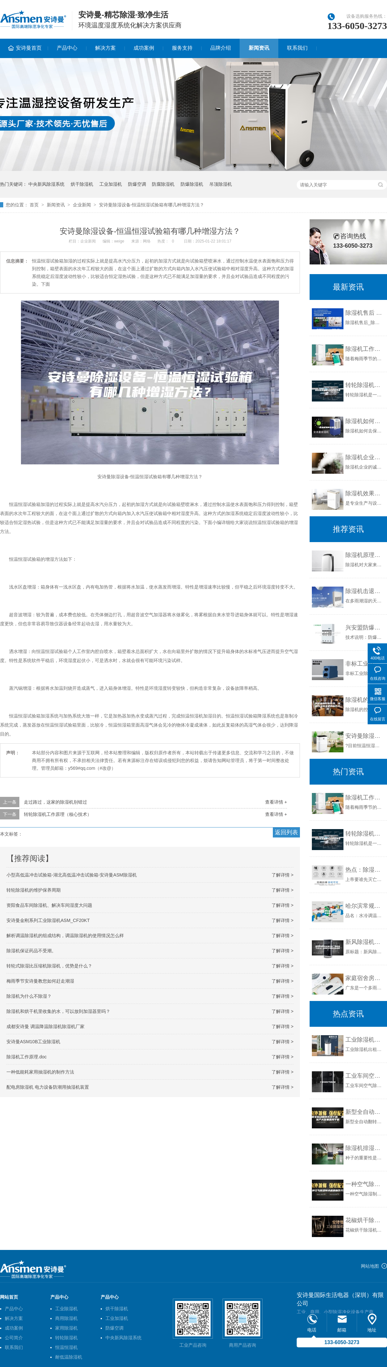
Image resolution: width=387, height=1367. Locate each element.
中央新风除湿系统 (46, 184)
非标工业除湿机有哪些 (364, 663)
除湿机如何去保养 (364, 421)
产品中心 (67, 48)
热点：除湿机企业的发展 (364, 870)
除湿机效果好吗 (364, 493)
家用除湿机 (66, 1328)
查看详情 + (276, 802)
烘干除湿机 (82, 184)
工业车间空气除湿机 (364, 1076)
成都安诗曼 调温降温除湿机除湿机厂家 (45, 1026)
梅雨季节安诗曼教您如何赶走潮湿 (40, 981)
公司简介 (14, 1337)
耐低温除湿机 (68, 1357)
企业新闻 (82, 204)
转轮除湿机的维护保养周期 (33, 890)
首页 (34, 204)
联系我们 (297, 48)
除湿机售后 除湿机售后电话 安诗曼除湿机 (364, 313)
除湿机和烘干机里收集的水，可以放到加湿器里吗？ (58, 1011)
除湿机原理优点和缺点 (364, 555)
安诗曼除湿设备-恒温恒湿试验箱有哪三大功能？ (364, 736)
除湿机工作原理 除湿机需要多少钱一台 (364, 349)
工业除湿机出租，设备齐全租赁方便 (364, 1039)
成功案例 (144, 48)
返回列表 (286, 832)
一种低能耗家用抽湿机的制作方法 (40, 1072)
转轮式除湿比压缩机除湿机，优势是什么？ (49, 965)
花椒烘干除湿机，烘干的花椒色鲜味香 (364, 1220)
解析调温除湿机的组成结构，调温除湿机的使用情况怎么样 (65, 935)
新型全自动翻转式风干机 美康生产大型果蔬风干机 (364, 1112)
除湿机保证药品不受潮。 (31, 950)
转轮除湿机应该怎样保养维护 (364, 385)
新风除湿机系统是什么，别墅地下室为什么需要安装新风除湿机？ (364, 942)
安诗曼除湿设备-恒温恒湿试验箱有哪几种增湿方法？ (151, 204)
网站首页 (9, 1297)
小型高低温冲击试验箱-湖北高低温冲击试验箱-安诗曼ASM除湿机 (71, 874)
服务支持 (182, 48)
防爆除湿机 (192, 184)
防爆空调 (137, 184)
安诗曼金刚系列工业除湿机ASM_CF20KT (48, 920)
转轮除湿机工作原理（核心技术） (58, 814)
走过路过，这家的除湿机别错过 (55, 802)
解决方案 (105, 48)
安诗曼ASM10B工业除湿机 (33, 1041)
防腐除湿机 (163, 184)
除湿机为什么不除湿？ (29, 996)
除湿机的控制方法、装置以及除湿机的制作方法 (364, 700)
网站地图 (370, 1266)
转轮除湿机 (66, 1337)
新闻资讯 (259, 48)
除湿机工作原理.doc (26, 1056)
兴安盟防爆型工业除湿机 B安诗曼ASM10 (364, 627)
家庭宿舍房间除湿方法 (364, 978)
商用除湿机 (66, 1318)
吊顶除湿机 (220, 184)
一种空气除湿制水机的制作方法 (364, 1184)
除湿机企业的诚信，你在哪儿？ (364, 457)
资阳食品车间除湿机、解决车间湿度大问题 (49, 905)
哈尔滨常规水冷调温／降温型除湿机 (364, 906)
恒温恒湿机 (66, 1347)
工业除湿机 (66, 1308)
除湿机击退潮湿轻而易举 (364, 591)
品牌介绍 (220, 48)
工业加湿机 (110, 184)
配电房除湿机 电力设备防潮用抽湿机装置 (47, 1087)
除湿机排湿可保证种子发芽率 (364, 1148)
